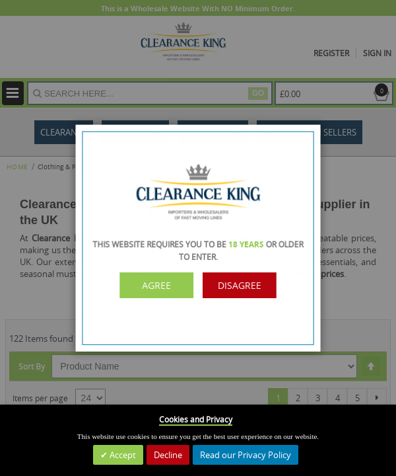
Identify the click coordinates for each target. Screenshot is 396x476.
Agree (162, 283)
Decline (168, 455)
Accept (122, 455)
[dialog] (198, 238)
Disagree (233, 283)
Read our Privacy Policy (245, 455)
